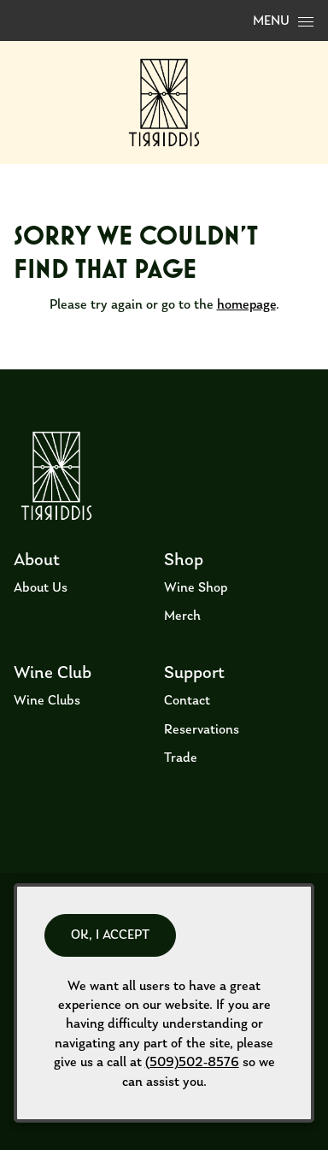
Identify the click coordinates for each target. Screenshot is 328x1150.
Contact (187, 701)
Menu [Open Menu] (283, 21)
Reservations (201, 730)
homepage (246, 305)
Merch (182, 616)
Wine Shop (195, 588)
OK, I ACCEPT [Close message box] (110, 935)
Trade (180, 758)
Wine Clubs (47, 701)
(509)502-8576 (192, 1063)
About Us (40, 588)
